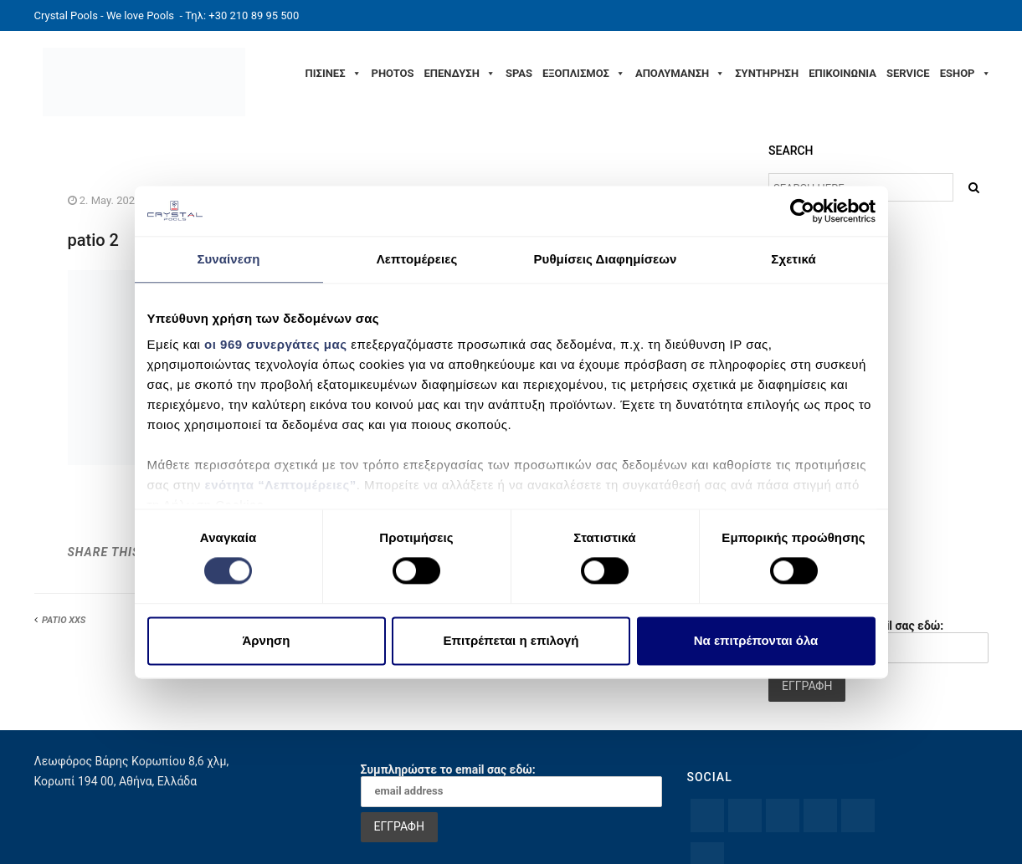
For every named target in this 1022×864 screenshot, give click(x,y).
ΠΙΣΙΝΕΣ (334, 73)
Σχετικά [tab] (793, 259)
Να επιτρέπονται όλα (756, 640)
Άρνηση (266, 640)
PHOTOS (393, 73)
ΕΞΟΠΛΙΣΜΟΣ (583, 73)
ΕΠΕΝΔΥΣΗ (460, 73)
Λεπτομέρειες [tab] (417, 259)
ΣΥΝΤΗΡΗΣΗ (767, 73)
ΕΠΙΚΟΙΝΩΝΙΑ (842, 73)
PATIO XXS (63, 620)
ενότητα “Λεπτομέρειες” (281, 485)
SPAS (519, 73)
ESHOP (965, 73)
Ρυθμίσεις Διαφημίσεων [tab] (604, 259)
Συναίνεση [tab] (228, 259)
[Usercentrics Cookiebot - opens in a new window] (802, 210)
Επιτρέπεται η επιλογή (511, 640)
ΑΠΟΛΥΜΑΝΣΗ (680, 73)
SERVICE (908, 73)
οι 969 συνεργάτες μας (275, 344)
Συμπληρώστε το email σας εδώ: (511, 785)
